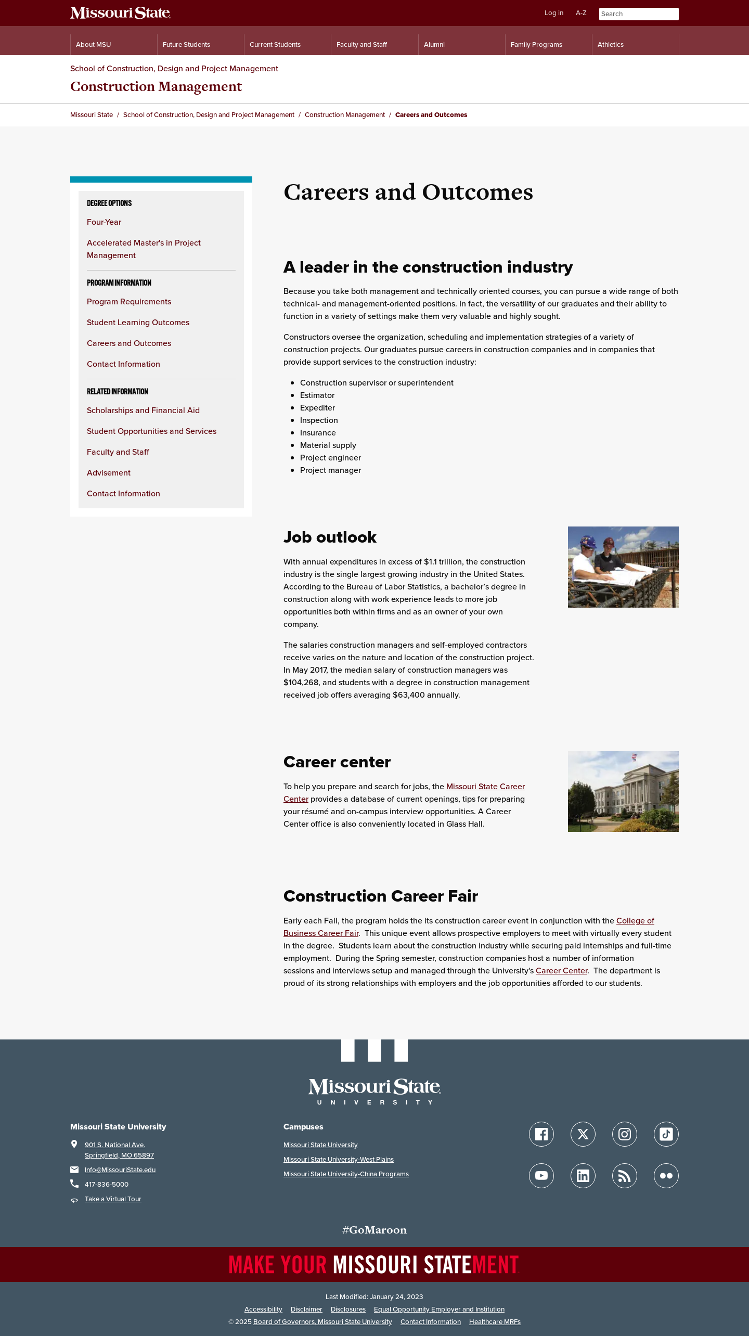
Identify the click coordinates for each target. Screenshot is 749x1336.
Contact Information (123, 364)
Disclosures (348, 1309)
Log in (554, 13)
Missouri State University (320, 1145)
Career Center (561, 971)
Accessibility (263, 1309)
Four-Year (104, 222)
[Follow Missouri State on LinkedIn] (583, 1175)
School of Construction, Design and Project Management (174, 68)
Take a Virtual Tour (113, 1199)
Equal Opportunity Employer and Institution (439, 1309)
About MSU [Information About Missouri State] (93, 44)
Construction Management (156, 86)
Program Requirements (129, 301)
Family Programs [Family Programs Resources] (536, 44)
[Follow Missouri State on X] (583, 1134)
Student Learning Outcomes (138, 322)
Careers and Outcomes (129, 343)
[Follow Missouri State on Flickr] (666, 1175)
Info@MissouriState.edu (120, 1170)
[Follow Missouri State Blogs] (624, 1175)
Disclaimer (306, 1309)
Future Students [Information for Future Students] (186, 44)
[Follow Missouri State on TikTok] (666, 1134)
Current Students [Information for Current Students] (275, 44)
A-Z (581, 13)
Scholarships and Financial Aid (143, 410)
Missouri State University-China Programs (346, 1174)
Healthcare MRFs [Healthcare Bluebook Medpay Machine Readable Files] (495, 1322)
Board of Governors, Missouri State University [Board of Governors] (322, 1322)
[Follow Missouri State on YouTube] (541, 1175)
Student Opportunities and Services (151, 431)
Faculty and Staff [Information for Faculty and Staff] (362, 44)
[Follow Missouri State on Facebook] (541, 1134)
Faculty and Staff (118, 452)
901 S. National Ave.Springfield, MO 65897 (119, 1150)
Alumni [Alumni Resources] (434, 44)
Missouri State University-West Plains (338, 1159)
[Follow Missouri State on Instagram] (624, 1134)
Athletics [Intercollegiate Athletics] (611, 44)
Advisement (109, 473)
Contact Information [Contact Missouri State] (431, 1322)
